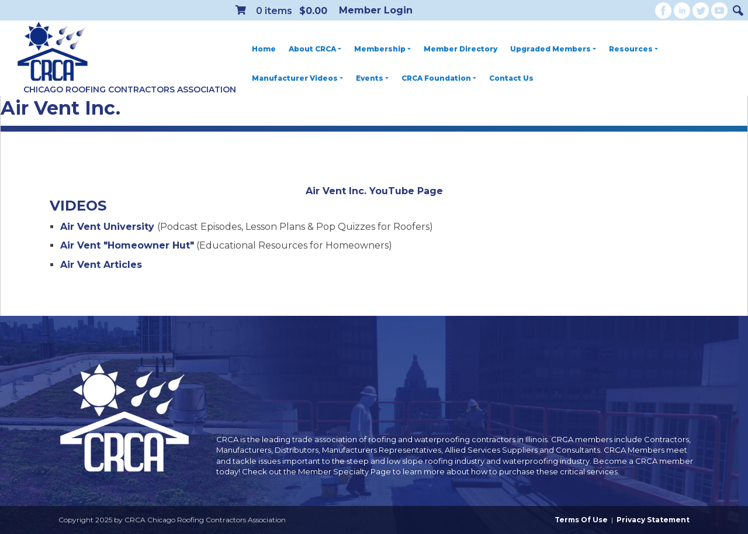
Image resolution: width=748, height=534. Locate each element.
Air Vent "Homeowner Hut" (127, 245)
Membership (382, 48)
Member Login (376, 10)
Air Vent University (108, 226)
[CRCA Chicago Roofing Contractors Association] (53, 52)
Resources (633, 48)
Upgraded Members (553, 48)
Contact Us (511, 78)
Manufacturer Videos (297, 78)
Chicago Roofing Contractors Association (129, 89)
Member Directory (460, 48)
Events (372, 78)
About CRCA (315, 48)
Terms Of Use (581, 519)
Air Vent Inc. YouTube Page (374, 191)
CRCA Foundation (438, 78)
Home (264, 48)
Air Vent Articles (102, 264)
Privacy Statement (653, 519)
